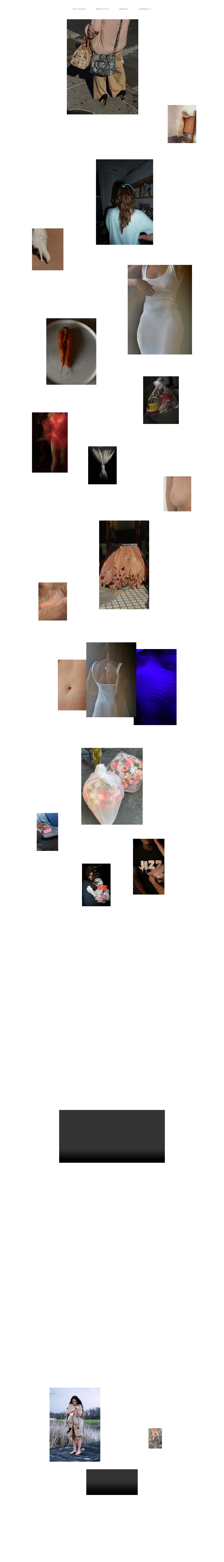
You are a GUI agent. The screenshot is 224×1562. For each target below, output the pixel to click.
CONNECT (145, 9)
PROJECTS (102, 9)
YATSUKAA (79, 9)
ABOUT (124, 9)
